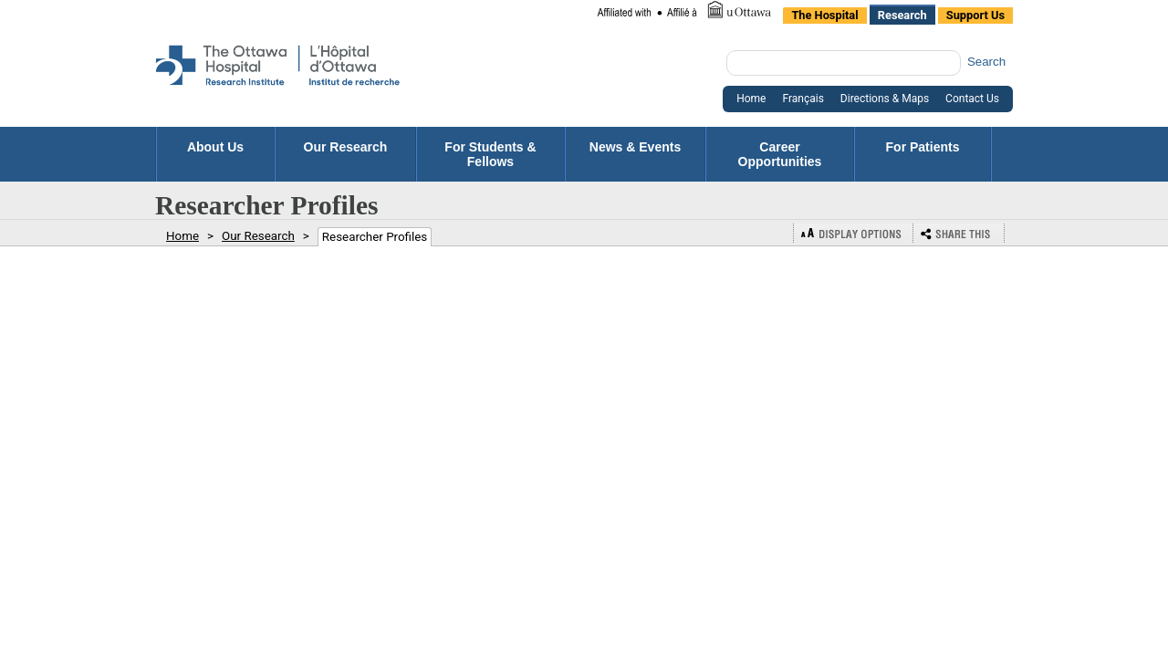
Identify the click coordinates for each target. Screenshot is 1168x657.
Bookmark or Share (959, 233)
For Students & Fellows (490, 154)
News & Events (635, 154)
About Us (215, 154)
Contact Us (972, 98)
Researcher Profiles (374, 237)
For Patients (923, 154)
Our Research (346, 154)
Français (802, 98)
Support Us (975, 15)
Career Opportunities (780, 154)
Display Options (853, 233)
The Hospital (824, 15)
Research (902, 15)
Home (751, 98)
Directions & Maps (884, 98)
